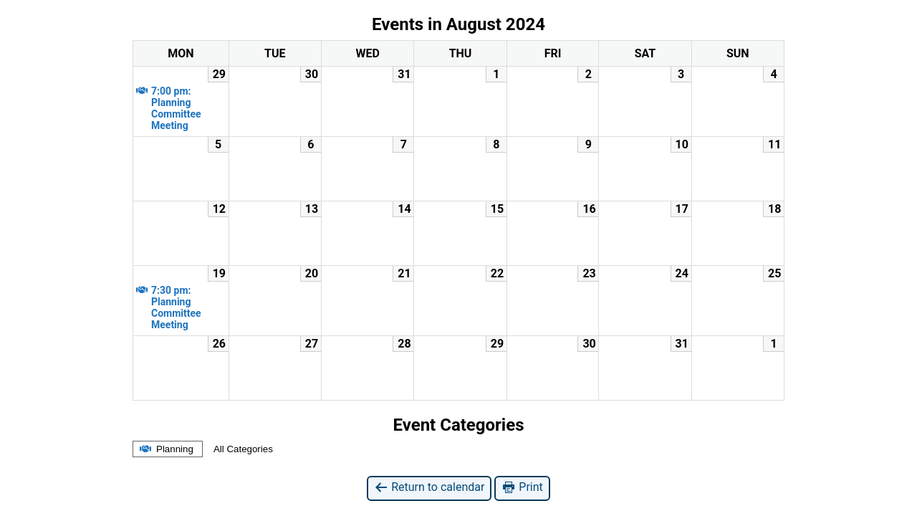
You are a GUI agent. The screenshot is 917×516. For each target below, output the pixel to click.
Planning (165, 449)
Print (521, 487)
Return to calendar (429, 487)
